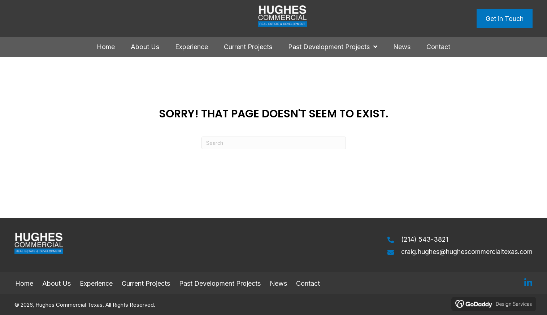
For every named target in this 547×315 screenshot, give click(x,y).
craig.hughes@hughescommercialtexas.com (467, 251)
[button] (528, 282)
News (278, 283)
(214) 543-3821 (424, 239)
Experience (96, 283)
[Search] (273, 143)
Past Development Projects (220, 283)
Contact (309, 283)
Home (24, 283)
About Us (56, 283)
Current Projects (146, 283)
